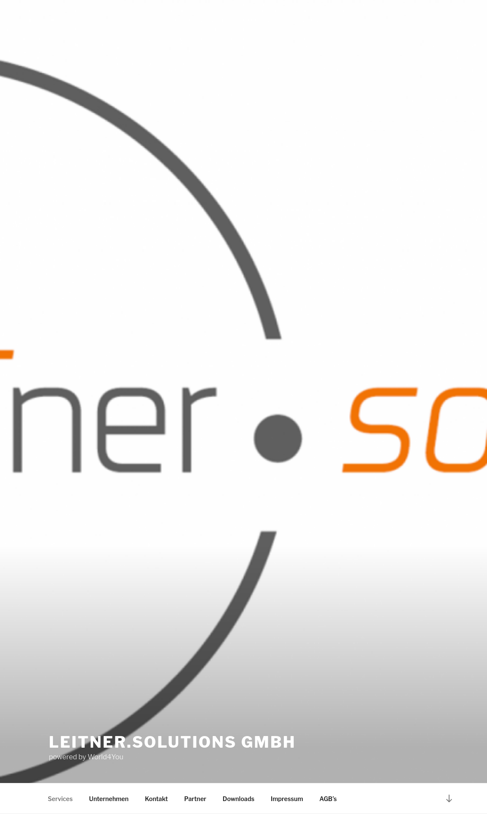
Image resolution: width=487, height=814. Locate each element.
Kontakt (156, 798)
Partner (195, 798)
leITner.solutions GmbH (172, 742)
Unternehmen (109, 798)
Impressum (287, 798)
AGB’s (328, 798)
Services (60, 798)
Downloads (238, 798)
